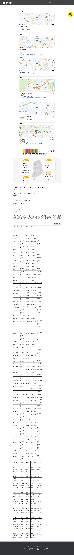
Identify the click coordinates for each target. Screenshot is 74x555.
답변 (59, 223)
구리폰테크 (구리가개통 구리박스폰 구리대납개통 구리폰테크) (26, 228)
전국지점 (69, 3)
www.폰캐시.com (20, 209)
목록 (56, 223)
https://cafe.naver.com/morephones (22, 211)
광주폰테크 (57, 3)
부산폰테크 (44, 3)
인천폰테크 (63, 3)
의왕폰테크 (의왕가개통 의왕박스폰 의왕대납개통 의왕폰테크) (26, 226)
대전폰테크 (51, 3)
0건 (17, 189)
